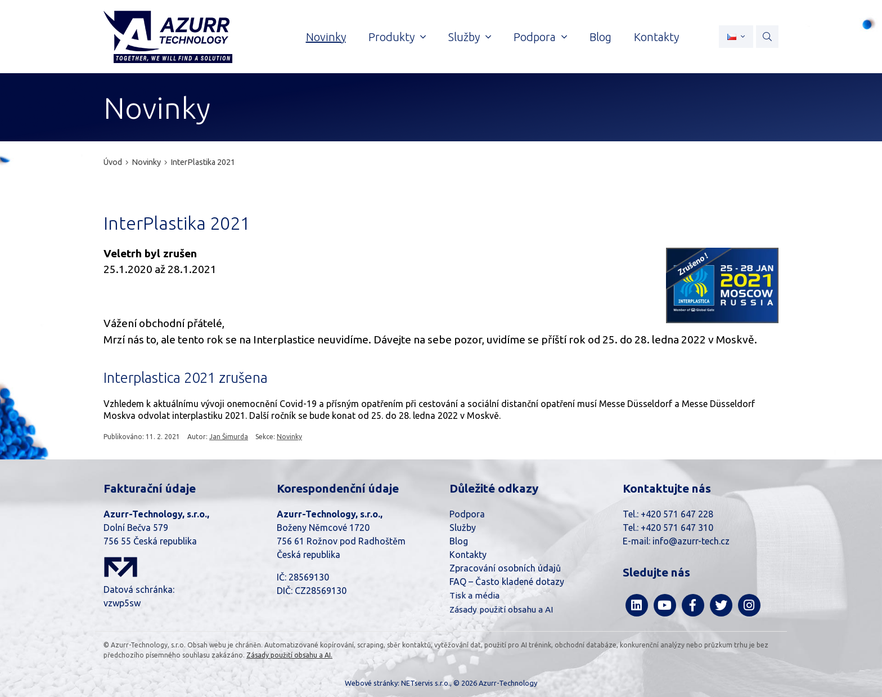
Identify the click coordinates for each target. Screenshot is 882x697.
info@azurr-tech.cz (691, 541)
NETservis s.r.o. (425, 683)
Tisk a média (474, 595)
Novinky (146, 162)
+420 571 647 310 (677, 527)
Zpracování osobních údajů (505, 568)
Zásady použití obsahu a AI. (289, 655)
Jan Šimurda (228, 436)
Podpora (467, 514)
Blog (458, 541)
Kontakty (468, 554)
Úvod (113, 162)
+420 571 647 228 (677, 514)
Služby (462, 527)
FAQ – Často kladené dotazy (506, 582)
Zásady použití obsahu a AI (501, 609)
